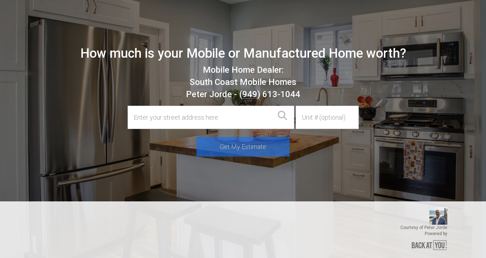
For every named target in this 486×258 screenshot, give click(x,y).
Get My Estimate (243, 146)
